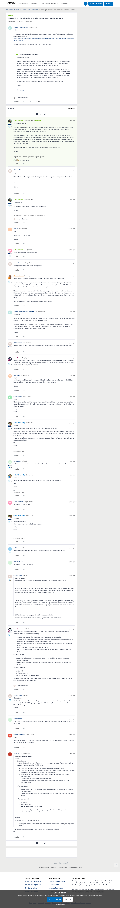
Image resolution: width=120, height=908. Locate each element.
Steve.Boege (17, 461)
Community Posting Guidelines (47, 867)
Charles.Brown (17, 575)
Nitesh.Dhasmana (18, 263)
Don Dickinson (18, 249)
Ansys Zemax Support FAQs (49, 3)
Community (9, 10)
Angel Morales (18, 120)
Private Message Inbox (33, 885)
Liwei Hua (16, 753)
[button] (95, 4)
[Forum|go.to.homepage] (11, 4)
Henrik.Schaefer (18, 501)
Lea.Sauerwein (18, 561)
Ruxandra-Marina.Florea (20, 27)
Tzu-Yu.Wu (16, 375)
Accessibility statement (75, 867)
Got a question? (33, 10)
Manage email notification (34, 881)
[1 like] (20, 98)
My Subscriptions (31, 888)
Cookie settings (62, 867)
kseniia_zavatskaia (19, 734)
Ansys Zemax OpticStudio (57, 881)
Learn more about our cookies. (93, 895)
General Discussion (20, 10)
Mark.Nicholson (18, 276)
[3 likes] (21, 160)
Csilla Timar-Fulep (19, 423)
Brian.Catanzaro (18, 629)
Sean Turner (17, 358)
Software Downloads (56, 888)
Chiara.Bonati (17, 396)
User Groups (64, 3)
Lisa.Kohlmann (18, 719)
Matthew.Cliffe (17, 170)
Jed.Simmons (17, 548)
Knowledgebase (23, 3)
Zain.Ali (15, 228)
